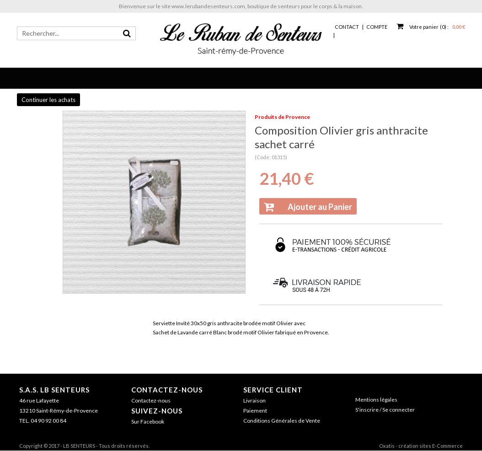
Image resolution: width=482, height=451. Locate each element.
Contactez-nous (167, 390)
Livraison (254, 400)
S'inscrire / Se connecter (385, 409)
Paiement (255, 410)
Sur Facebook (147, 421)
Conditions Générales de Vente (281, 420)
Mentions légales (376, 399)
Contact (347, 27)
